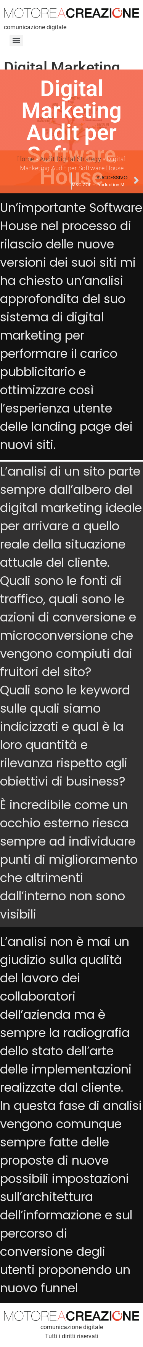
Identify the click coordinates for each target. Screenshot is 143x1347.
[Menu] (16, 40)
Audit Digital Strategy (70, 159)
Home (25, 159)
